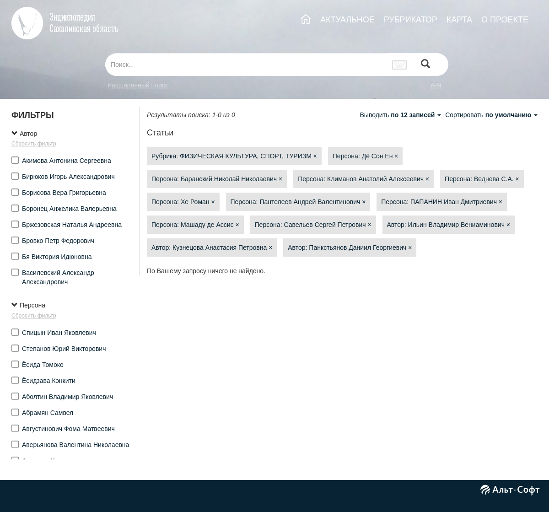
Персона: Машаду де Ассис (195, 224)
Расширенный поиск (138, 85)
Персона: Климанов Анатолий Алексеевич (363, 179)
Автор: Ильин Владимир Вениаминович (449, 224)
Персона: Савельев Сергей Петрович (313, 224)
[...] (246, 64)
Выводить (401, 115)
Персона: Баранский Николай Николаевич (216, 179)
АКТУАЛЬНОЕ (347, 19)
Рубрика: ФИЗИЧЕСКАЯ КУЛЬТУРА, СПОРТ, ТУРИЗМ (234, 156)
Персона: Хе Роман (183, 201)
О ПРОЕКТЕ (504, 19)
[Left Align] (425, 65)
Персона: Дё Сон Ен (365, 156)
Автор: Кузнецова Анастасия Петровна (211, 247)
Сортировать (491, 115)
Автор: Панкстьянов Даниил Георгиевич (350, 247)
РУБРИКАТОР (410, 19)
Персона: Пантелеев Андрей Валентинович (298, 201)
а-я (436, 85)
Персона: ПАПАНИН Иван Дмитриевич (441, 201)
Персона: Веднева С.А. (482, 179)
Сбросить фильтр (33, 143)
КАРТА (459, 19)
